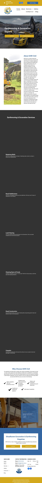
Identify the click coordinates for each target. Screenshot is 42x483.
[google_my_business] (22, 3)
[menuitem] (17, 9)
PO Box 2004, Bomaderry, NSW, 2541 (9, 3)
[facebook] (20, 3)
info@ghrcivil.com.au (22, 463)
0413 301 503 (19, 14)
